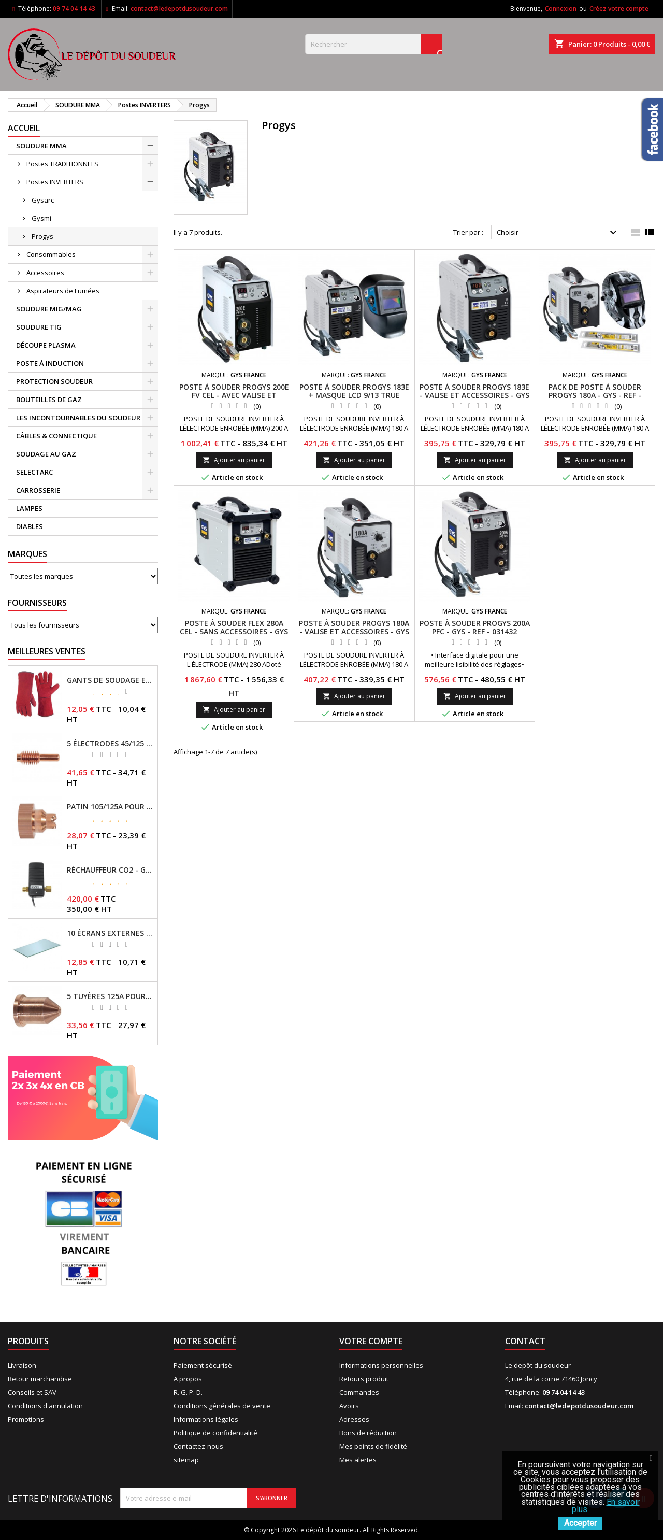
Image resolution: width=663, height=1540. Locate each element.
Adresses (354, 1419)
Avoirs (349, 1405)
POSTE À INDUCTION (50, 363)
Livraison (22, 1365)
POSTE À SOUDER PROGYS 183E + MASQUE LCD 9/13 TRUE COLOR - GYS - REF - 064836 (354, 395)
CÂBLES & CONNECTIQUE (56, 435)
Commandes (359, 1392)
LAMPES (29, 508)
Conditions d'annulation (45, 1405)
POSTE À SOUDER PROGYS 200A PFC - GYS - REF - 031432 (475, 627)
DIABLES (29, 526)
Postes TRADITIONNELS (62, 163)
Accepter (580, 1523)
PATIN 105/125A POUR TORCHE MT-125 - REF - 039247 (110, 807)
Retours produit (363, 1379)
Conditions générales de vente (222, 1405)
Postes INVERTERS (54, 182)
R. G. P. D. (188, 1392)
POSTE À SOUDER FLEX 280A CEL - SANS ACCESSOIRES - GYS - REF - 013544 (234, 631)
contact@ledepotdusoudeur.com (179, 8)
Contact (525, 1341)
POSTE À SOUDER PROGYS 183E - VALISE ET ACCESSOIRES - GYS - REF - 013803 (474, 395)
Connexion (560, 8)
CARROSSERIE (38, 490)
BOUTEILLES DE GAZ (49, 399)
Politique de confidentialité (215, 1432)
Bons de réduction (368, 1432)
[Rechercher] (373, 44)
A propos (188, 1379)
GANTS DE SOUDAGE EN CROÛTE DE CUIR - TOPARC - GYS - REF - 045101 (110, 680)
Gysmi (41, 218)
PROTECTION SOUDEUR (54, 381)
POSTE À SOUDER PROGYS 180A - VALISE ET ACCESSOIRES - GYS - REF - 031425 (354, 631)
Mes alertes (358, 1459)
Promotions (26, 1419)
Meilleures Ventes (46, 651)
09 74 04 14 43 (74, 8)
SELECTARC (34, 472)
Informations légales (206, 1419)
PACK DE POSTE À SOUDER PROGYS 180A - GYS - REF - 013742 (595, 395)
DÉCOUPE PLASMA (46, 345)
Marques (27, 554)
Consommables (51, 254)
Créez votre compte (618, 8)
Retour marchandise (40, 1379)
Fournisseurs (37, 602)
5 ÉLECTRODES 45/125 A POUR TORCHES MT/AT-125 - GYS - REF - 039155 (110, 743)
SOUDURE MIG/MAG (49, 308)
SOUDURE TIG (39, 327)
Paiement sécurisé (203, 1365)
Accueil (24, 128)
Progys (42, 236)
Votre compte (370, 1341)
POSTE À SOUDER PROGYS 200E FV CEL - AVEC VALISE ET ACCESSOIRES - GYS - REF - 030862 (234, 399)
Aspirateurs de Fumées (62, 290)
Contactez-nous (198, 1446)
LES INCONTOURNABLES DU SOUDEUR (78, 417)
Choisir (558, 232)
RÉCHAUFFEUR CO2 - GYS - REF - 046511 (110, 870)
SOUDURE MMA (41, 145)
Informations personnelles (381, 1365)
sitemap (186, 1459)
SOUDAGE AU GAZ (46, 454)
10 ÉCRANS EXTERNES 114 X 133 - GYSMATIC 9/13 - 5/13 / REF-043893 (110, 933)
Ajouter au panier (234, 459)
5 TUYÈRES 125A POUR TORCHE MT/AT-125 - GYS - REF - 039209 (110, 996)
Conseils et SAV (32, 1392)
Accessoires (45, 272)
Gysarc (43, 200)
